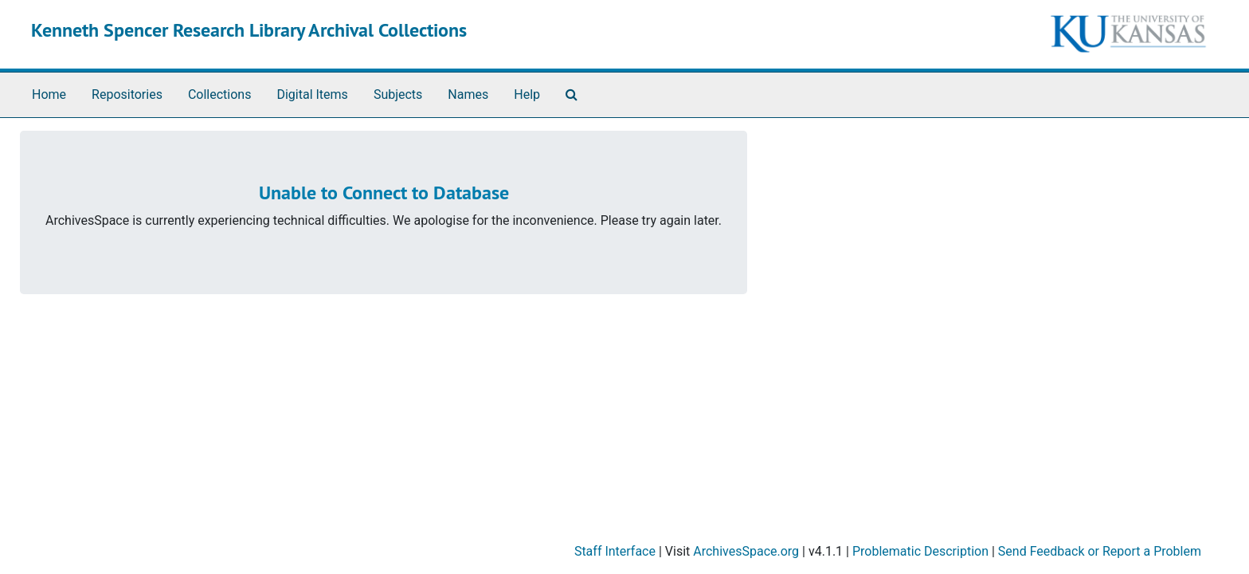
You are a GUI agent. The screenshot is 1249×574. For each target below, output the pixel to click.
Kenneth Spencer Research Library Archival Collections (249, 30)
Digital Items (311, 94)
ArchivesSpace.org (746, 551)
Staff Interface (615, 551)
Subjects (398, 94)
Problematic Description (920, 551)
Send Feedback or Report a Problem (1099, 551)
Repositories (127, 94)
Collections (220, 94)
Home (49, 94)
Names (468, 94)
